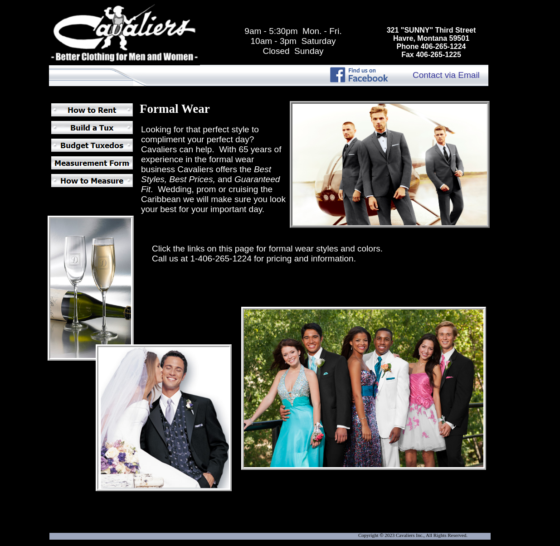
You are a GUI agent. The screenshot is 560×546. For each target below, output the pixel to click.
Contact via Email (446, 75)
